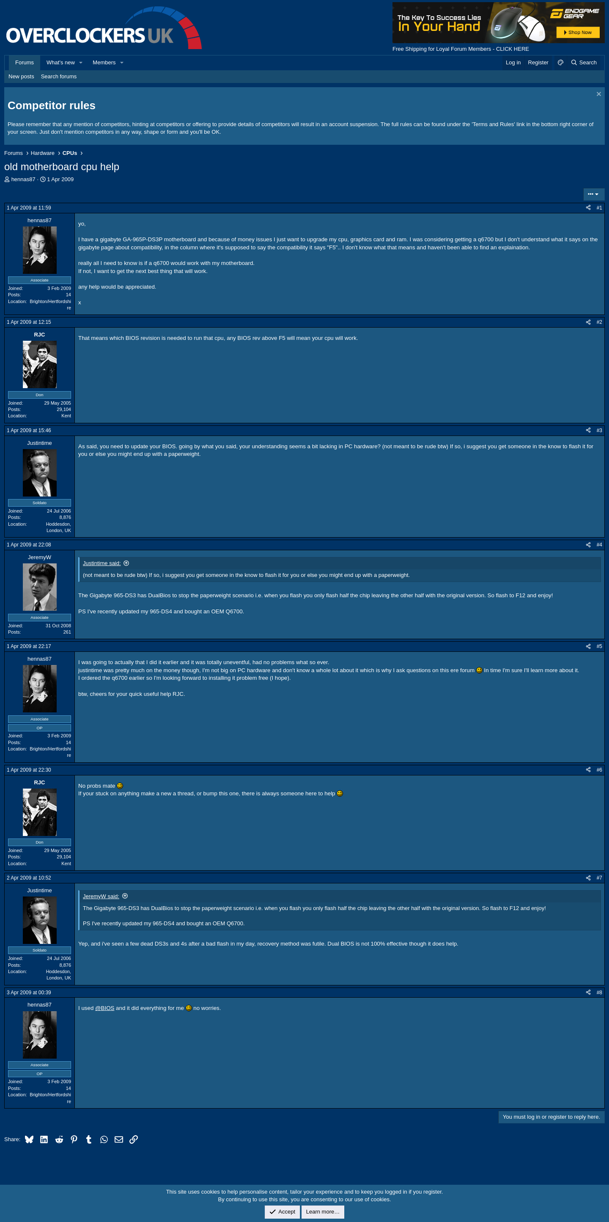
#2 (599, 322)
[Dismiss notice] (597, 95)
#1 (599, 208)
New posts (21, 76)
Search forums (59, 76)
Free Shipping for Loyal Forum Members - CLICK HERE (460, 49)
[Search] (583, 62)
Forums (24, 62)
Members (104, 62)
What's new (61, 62)
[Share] (588, 208)
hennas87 (23, 179)
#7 (599, 878)
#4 (599, 545)
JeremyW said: (101, 896)
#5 (599, 646)
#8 (599, 993)
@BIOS (104, 1008)
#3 (599, 430)
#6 (599, 770)
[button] (81, 62)
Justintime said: (102, 563)
